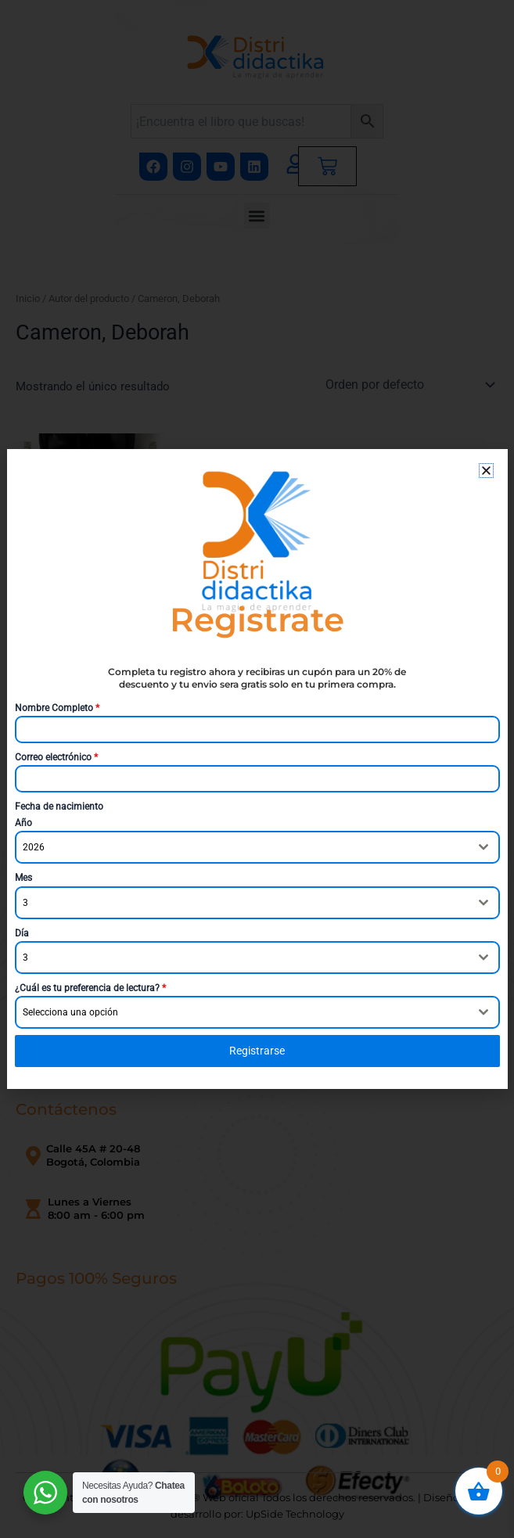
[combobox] (257, 847)
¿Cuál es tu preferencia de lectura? (90, 988)
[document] (257, 769)
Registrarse (257, 1050)
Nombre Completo (57, 708)
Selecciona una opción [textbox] (70, 1012)
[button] (486, 470)
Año (23, 823)
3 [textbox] (25, 902)
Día (22, 933)
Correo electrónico (56, 757)
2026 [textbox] (34, 847)
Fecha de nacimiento (59, 806)
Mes (23, 877)
